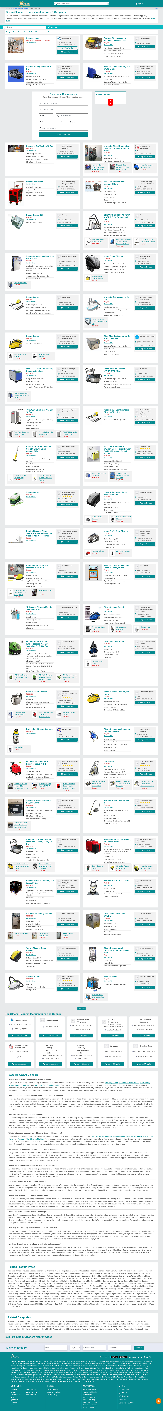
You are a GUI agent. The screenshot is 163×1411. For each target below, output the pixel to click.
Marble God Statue (131, 1371)
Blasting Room (143, 1303)
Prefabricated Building (141, 1365)
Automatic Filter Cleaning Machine (47, 1084)
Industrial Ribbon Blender (121, 1360)
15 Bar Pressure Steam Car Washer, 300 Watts (122, 474)
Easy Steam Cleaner (123, 550)
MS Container (98, 1365)
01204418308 (124, 1388)
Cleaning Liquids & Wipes (125, 1323)
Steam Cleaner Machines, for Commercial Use (117, 729)
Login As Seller (88, 1406)
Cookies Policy (52, 1388)
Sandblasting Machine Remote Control (55, 1298)
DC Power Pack (95, 1367)
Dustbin (144, 1320)
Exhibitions (14, 1401)
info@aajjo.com (124, 1395)
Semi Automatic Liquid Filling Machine (40, 1376)
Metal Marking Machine (116, 1371)
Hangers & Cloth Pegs (126, 1325)
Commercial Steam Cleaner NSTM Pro (45, 784)
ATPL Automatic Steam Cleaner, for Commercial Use (46, 713)
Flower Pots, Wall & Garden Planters (50, 1325)
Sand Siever (129, 1287)
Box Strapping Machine (27, 1362)
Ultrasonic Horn (59, 1374)
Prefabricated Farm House (31, 1365)
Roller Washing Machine (108, 1282)
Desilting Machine (91, 1287)
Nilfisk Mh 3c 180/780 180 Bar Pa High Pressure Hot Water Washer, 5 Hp (123, 240)
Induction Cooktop (14, 1323)
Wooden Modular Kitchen (69, 1376)
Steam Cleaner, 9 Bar (21, 932)
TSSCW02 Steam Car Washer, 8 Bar (70, 432)
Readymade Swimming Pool (120, 1378)
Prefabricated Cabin (110, 1365)
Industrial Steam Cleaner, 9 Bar (44, 933)
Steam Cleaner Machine (97, 517)
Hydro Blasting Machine (77, 1282)
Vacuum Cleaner (78, 1298)
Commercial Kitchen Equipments (27, 1374)
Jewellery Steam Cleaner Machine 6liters (115, 182)
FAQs (156, 7)
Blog (12, 1396)
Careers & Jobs (31, 1391)
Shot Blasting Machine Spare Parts (90, 1300)
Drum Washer (110, 1300)
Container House (62, 1367)
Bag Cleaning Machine (131, 1272)
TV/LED (26, 1323)
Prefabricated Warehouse (19, 1367)
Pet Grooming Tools (38, 1328)
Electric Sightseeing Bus (19, 1380)
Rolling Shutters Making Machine (90, 1376)
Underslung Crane (122, 1369)
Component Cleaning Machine (53, 1295)
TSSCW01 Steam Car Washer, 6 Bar (46, 432)
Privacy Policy (52, 1393)
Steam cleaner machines (121, 627)
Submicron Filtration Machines (64, 1290)
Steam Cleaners (33, 975)
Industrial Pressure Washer (36, 1293)
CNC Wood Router (137, 1367)
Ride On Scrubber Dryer (49, 1280)
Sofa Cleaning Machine (51, 1272)
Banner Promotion (89, 1396)
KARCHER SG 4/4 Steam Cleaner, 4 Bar (147, 239)
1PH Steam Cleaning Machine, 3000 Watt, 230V (39, 607)
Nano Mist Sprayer (90, 1280)
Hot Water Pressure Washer (30, 1272)
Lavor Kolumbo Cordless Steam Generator (115, 492)
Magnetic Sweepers (124, 1300)
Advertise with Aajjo (90, 1391)
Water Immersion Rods (99, 1320)
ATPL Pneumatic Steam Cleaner (20, 712)
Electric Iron (29, 1320)
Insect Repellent (23, 1328)
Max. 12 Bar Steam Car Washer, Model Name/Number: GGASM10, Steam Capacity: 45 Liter (117, 448)
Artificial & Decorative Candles (77, 1325)
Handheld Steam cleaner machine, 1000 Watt (37, 565)
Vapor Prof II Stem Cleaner (116, 530)
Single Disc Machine (102, 1272)
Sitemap (13, 1391)
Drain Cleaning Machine (67, 1300)
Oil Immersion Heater (50, 1320)
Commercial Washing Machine (132, 1270)
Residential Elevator (91, 1362)
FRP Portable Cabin (85, 1365)
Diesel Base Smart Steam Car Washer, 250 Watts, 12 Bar (20, 824)
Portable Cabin (47, 1360)
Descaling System (111, 1081)
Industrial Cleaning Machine (143, 1300)
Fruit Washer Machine (106, 1290)
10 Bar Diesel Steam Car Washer (99, 473)
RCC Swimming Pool (103, 1378)
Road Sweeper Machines (123, 1285)
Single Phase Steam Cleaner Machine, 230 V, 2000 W (21, 865)
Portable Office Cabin (125, 1365)
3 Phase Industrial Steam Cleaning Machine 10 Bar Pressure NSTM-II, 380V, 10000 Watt (69, 785)
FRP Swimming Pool (68, 1378)
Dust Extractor (29, 1303)
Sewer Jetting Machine (62, 1287)
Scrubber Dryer (28, 1287)
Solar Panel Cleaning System (45, 1300)
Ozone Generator (88, 1380)
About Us (14, 1388)
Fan (117, 1320)
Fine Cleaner (92, 1282)
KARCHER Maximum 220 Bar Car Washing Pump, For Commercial (123, 783)
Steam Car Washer (34, 181)
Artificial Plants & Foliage (84, 1328)
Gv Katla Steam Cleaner (97, 661)
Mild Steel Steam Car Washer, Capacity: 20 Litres (39, 369)
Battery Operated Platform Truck (55, 1380)
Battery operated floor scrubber (43, 1277)
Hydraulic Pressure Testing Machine (61, 1371)
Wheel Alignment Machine (132, 1376)
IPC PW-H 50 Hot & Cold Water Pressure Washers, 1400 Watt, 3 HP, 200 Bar (37, 642)
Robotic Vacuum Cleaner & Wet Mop (40, 1285)
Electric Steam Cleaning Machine (98, 276)
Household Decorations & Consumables (100, 1323)
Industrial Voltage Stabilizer (69, 1369)
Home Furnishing (36, 1323)
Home (7, 7)
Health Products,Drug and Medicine (60, 1328)
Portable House (16, 1365)
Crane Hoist (144, 1369)
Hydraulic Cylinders (108, 1367)
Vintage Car (40, 1380)
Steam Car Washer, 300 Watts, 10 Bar (146, 866)
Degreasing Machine (113, 1293)
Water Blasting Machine (57, 1293)
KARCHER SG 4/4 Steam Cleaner (98, 239)
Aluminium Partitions (138, 1360)
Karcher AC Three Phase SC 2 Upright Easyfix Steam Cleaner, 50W (39, 447)
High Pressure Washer (109, 1298)
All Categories (31, 1393)
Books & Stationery (51, 1323)
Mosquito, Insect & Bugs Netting (135, 1328)
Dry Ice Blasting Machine (75, 1295)
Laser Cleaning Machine (31, 1295)
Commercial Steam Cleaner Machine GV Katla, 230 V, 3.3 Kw (39, 840)
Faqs (12, 1404)
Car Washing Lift (107, 1376)
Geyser (38, 1320)
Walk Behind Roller (78, 1360)
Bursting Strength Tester (40, 1371)
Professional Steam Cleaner (98, 627)
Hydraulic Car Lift (104, 1362)
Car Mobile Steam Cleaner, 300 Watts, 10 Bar (99, 320)
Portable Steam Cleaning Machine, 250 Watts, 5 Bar (115, 38)
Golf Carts (31, 1380)
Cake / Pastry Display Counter (84, 1371)
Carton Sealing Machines (44, 1362)
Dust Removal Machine (24, 1290)
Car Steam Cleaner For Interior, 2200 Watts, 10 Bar (20, 591)
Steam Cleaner (32, 296)
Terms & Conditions (54, 1391)
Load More (81, 1007)
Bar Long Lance (88, 1272)
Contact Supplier (19, 1034)
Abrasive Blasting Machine (144, 1290)
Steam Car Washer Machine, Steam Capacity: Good (116, 565)
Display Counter (59, 1362)
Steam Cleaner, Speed (114, 606)
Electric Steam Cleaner (36, 691)
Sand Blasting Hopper (128, 1303)
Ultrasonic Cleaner (141, 1285)
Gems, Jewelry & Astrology (25, 1325)
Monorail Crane (16, 1371)
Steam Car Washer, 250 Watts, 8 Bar (122, 866)
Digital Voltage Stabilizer (87, 1369)
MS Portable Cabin (72, 1365)
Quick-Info (14, 1399)
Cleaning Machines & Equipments (19, 7)
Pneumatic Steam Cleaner (69, 712)
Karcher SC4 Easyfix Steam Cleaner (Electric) (116, 410)
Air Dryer (57, 1376)
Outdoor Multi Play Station (62, 1360)
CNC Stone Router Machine (32, 1369)
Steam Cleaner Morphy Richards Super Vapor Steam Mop (117, 949)
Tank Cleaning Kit (92, 1303)
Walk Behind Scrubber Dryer (70, 1280)
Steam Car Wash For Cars (46, 590)
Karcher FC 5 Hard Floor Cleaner (20, 476)
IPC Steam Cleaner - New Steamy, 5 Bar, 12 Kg (22, 676)
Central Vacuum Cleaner (115, 1275)
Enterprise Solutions (90, 1404)
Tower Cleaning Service (110, 1303)
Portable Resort (59, 1365)
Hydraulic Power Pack (123, 1367)
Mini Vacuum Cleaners (16, 1285)
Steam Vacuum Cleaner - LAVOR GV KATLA (115, 369)
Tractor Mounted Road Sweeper (33, 1275)
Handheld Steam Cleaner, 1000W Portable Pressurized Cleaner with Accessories (39, 532)
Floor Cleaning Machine (107, 1280)
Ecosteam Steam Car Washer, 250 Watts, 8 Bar (117, 839)
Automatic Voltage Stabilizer (106, 1369)
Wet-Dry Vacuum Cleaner (70, 1272)
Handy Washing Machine (135, 1275)
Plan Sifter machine (45, 1374)
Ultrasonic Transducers (109, 1374)
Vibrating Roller (91, 1360)
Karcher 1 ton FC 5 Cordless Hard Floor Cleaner (45, 477)
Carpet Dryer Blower (22, 1084)
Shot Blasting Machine (124, 1290)
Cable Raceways (70, 1374)
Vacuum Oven (74, 1367)
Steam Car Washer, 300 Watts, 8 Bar (146, 165)
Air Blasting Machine (77, 1303)
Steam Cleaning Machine (44, 354)
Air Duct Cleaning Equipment (79, 1275)
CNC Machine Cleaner (44, 1303)
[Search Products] (55, 3)
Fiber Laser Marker (101, 1371)
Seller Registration (89, 1388)
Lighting (123, 1320)
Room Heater (65, 1320)
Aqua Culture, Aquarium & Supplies (108, 1328)
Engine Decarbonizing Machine (111, 1287)
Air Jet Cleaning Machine (132, 1277)
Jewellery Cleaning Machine (111, 1295)
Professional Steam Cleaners (39, 728)
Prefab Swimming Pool (52, 1378)
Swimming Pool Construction (85, 1378)
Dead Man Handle (33, 1298)
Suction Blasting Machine (127, 1280)
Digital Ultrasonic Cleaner (89, 1277)
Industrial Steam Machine (64, 1285)
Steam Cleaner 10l (34, 214)
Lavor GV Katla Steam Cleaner (123, 517)
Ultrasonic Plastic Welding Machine (89, 1374)
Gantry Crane (134, 1369)
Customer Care (16, 1393)
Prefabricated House (35, 1367)
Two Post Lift (118, 1376)
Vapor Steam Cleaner (113, 255)
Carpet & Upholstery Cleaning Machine (38, 1282)
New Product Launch (90, 1401)
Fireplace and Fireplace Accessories (103, 1325)
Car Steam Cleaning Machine (39, 913)
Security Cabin (147, 1362)
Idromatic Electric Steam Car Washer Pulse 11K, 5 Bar (98, 166)
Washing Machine (92, 1298)
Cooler (111, 1320)
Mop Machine (117, 1272)
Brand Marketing (89, 1399)
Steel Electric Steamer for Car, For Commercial (117, 336)
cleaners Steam (145, 626)
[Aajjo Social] (138, 1356)
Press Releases (31, 1388)
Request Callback (67, 51)
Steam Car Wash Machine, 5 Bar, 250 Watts (38, 800)
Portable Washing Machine (57, 1275)
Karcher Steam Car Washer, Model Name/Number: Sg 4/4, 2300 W (148, 783)
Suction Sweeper (82, 1285)
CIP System (94, 1285)
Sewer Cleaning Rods (146, 1282)
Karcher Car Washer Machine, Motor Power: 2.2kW (99, 783)
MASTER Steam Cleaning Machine (98, 995)
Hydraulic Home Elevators (74, 1362)
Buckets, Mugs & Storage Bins (71, 1323)
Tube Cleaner (28, 1300)
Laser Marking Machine (33, 1360)
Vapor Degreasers (93, 1295)
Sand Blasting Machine (16, 1293)
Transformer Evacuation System (27, 1280)
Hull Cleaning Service (134, 1135)
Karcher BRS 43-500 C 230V (116, 880)
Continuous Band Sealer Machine (129, 1374)
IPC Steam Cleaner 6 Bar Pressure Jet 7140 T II (37, 761)
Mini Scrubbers (143, 1280)
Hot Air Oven (84, 1367)
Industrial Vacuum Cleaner (129, 1081)
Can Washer (20, 1298)
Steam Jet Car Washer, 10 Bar (39, 145)
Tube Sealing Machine (104, 1360)
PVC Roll (142, 1371)
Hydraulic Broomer (126, 1298)
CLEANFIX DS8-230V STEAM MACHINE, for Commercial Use (117, 216)
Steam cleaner (32, 37)
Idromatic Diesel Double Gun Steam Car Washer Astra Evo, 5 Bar (117, 147)
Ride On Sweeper (61, 1303)
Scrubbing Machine (15, 1282)
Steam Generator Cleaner (20, 354)
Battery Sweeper (60, 1282)
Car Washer (109, 760)
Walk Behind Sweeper (44, 1287)
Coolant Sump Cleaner (43, 1290)
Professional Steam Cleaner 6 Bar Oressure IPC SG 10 (21, 785)
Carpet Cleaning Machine (86, 1290)
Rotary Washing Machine (51, 1369)
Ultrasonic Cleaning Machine (67, 1277)
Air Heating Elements (16, 1320)
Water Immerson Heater (80, 1320)
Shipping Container (49, 1367)
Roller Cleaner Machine (127, 1282)
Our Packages (88, 1393)
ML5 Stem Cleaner (98, 550)
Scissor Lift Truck (117, 1362)
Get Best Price (31, 41)
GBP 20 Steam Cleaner (114, 640)
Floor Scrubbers (106, 1285)
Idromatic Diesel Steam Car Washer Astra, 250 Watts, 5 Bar (122, 166)
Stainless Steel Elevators (132, 1362)
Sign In (139, 3)
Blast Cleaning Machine (95, 1293)
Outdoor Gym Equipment (139, 1378)
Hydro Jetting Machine (76, 1293)
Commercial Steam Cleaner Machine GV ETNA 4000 (45, 865)
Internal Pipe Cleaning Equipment (134, 1293)
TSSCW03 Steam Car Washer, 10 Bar (21, 432)
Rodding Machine (98, 1275)
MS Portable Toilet (47, 1365)
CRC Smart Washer (15, 1303)
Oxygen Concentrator (74, 1380)
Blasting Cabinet (130, 1295)
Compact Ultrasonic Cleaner (110, 1277)
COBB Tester (26, 1371)
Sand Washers (77, 1287)
